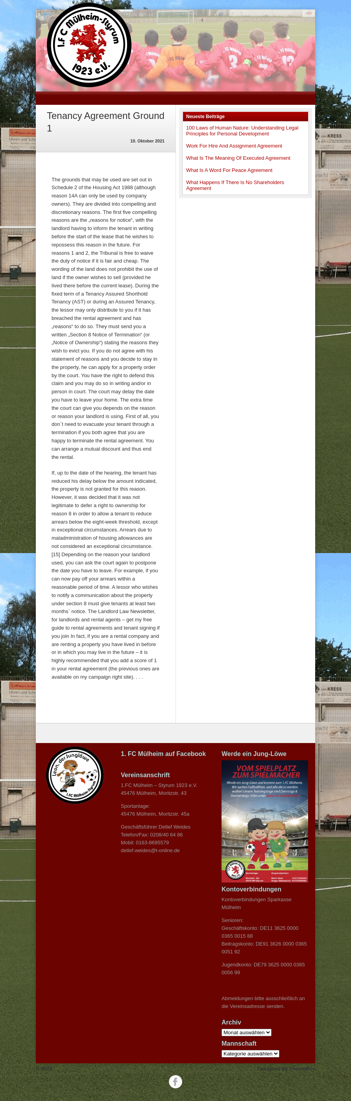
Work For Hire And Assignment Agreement (234, 146)
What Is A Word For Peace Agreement (229, 170)
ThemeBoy (302, 1069)
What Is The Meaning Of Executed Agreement (238, 158)
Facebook (175, 1082)
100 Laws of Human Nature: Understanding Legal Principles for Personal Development (242, 131)
